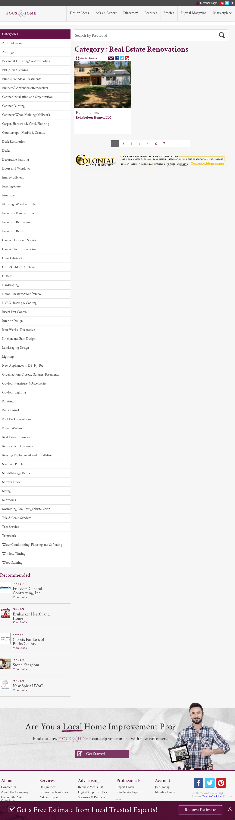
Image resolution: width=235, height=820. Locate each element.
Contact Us (8, 787)
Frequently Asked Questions (13, 799)
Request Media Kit (90, 787)
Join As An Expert (128, 792)
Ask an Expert (49, 797)
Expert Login (125, 787)
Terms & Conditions (212, 796)
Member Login (165, 792)
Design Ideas (48, 787)
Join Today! (162, 787)
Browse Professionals (54, 792)
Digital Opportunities (92, 792)
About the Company (14, 792)
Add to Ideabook (88, 58)
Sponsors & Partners (91, 797)
